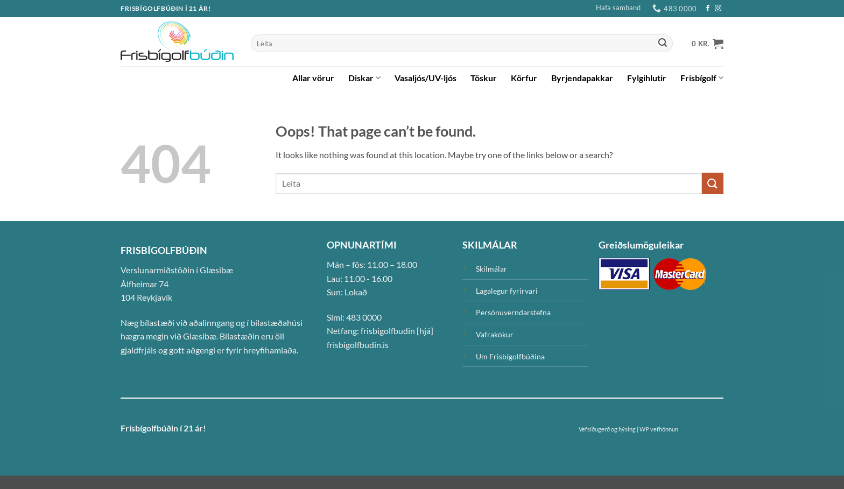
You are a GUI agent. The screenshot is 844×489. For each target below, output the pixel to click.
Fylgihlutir (646, 78)
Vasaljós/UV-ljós (425, 78)
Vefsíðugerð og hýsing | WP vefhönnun (628, 429)
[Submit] (662, 43)
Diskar (364, 78)
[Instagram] (718, 8)
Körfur (524, 78)
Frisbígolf (701, 78)
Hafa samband (618, 7)
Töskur (483, 78)
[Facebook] (708, 8)
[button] (707, 43)
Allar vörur (313, 78)
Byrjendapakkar (582, 78)
